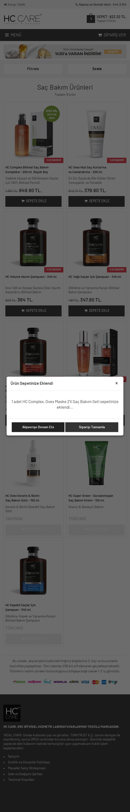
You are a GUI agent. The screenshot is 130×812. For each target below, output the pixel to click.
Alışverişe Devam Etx (38, 427)
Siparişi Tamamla (92, 427)
